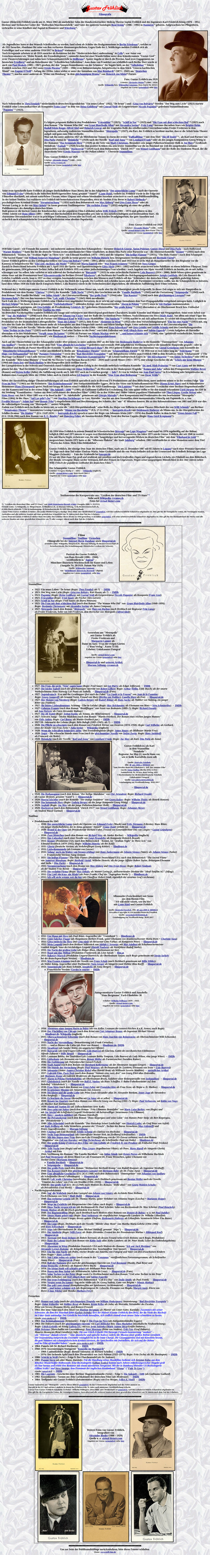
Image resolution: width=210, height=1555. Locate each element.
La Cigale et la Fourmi (119, 694)
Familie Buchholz (131, 292)
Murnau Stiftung (97, 665)
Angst (44, 733)
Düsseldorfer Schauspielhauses (19, 351)
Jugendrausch (48, 694)
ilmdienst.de (60, 336)
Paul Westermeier (54, 1157)
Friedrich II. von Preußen (123, 1143)
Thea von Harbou (101, 609)
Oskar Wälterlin (84, 369)
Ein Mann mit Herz (57, 936)
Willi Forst (83, 318)
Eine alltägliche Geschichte (71, 344)
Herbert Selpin (10, 304)
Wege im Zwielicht (57, 1204)
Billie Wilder (148, 961)
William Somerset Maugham (44, 257)
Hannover (148, 25)
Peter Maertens (93, 1329)
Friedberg (19, 62)
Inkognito (52, 1070)
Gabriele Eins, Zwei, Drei (60, 1073)
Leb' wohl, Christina (64, 298)
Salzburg (129, 440)
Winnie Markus (100, 333)
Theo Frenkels (32, 103)
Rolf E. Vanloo (91, 1081)
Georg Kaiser (116, 799)
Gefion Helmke (83, 1312)
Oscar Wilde (151, 375)
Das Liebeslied (55, 838)
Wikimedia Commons (128, 85)
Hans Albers (28, 213)
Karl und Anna (117, 139)
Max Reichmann (115, 705)
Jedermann (186, 351)
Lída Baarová (147, 272)
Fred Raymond (118, 1263)
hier (156, 87)
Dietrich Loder (133, 1123)
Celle (120, 53)
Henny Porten (130, 1154)
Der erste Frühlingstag (59, 1279)
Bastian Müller (135, 1179)
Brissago (119, 431)
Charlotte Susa (168, 939)
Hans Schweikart (118, 327)
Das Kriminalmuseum (60, 383)
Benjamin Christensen (53, 606)
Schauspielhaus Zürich (125, 351)
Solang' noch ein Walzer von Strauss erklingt (71, 852)
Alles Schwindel (55, 1123)
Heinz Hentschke (50, 1265)
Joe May (188, 143)
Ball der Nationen (56, 1263)
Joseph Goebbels (168, 275)
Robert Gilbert (107, 688)
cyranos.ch (117, 498)
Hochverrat (77, 148)
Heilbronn (78, 59)
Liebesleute (53, 1059)
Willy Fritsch (110, 211)
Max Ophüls (39, 205)
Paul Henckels (166, 1207)
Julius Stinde (52, 295)
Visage (120, 1368)
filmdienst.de (120, 846)
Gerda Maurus (72, 151)
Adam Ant (27, 401)
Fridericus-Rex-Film (77, 1143)
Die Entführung (55, 1062)
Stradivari (52, 1048)
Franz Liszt (60, 106)
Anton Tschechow (183, 356)
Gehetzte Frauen (50, 708)
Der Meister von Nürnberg (55, 700)
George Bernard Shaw (90, 347)
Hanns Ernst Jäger (170, 383)
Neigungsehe (181, 292)
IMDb (107, 589)
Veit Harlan (164, 304)
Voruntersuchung (50, 202)
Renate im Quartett (57, 1101)
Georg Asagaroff (50, 697)
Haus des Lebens (67, 321)
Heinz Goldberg (88, 106)
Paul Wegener (92, 1067)
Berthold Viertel (165, 257)
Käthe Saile (96, 1240)
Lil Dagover (83, 375)
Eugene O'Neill (23, 71)
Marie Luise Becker (134, 1109)
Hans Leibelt (63, 1254)
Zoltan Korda (70, 714)
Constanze (103, 1257)
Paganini (8, 109)
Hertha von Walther (110, 697)
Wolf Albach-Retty (133, 330)
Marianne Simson (66, 1159)
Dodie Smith (125, 1279)
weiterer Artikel (113, 662)
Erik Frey (128, 1329)
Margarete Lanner (101, 641)
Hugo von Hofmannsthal (15, 353)
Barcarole (91, 272)
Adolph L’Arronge (108, 944)
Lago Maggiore (138, 431)
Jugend (89, 560)
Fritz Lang (147, 125)
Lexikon (9, 504)
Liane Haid (105, 193)
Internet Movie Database (81, 541)
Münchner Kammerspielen (91, 356)
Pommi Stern (48, 1360)
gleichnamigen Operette (78, 1323)
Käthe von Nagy (169, 1101)
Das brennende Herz (71, 143)
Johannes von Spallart (153, 1173)
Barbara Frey (84, 1291)
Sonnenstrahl (54, 966)
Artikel (48, 1151)
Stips (50, 1229)
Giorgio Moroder (108, 395)
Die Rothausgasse (50, 794)
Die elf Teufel (169, 137)
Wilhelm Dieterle (100, 257)
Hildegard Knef (66, 318)
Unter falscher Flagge (58, 939)
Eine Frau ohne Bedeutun (122, 375)
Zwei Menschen (55, 835)
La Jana (91, 1098)
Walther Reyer (198, 369)
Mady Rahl (166, 315)
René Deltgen (69, 1237)
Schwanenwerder (52, 275)
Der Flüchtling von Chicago (62, 1031)
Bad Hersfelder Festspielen (91, 353)
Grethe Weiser (188, 392)
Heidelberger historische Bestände (80, 570)
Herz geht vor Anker (58, 1109)
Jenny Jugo (144, 1092)
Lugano (167, 448)
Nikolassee (89, 275)
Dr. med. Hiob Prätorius (155, 365)
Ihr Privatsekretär (57, 1117)
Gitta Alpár (108, 266)
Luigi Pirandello (96, 838)
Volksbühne (137, 65)
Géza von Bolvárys (143, 103)
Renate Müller (94, 1059)
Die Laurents (125, 386)
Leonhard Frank (142, 139)
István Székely (161, 955)
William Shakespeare (111, 1301)
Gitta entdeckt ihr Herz (59, 941)
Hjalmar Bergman (89, 1309)
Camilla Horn (129, 697)
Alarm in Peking (130, 304)
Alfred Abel (73, 128)
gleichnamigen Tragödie (82, 1301)
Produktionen (42, 821)
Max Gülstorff (146, 1126)
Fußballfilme (136, 137)
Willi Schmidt (181, 407)
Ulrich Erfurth (49, 1326)
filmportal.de (109, 541)
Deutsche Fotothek (142, 762)
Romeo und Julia (153, 369)
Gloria (50, 846)
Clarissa (40, 292)
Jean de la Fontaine (147, 694)
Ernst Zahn (89, 1087)
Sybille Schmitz (160, 327)
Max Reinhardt (105, 71)
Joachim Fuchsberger (69, 398)
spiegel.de (46, 1371)
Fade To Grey (135, 1368)
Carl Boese (65, 719)
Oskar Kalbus (133, 770)
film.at (120, 952)
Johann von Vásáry (73, 315)
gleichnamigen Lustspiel (172, 295)
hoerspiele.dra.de (122, 410)
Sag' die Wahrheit (16, 315)
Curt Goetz (182, 365)
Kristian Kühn (143, 1360)
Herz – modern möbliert (60, 1115)
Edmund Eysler (15, 193)
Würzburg (69, 28)
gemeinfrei (143, 87)
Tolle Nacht (78, 292)
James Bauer (121, 730)
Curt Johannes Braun (111, 1031)
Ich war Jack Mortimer (138, 1246)
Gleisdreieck (54, 1081)
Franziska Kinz (108, 1087)
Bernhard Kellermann (96, 1064)
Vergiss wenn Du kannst (60, 1282)
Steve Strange (62, 1368)
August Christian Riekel (78, 1070)
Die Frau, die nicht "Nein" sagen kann (61, 686)
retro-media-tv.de (84, 1343)
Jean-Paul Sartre (152, 372)
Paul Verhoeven (147, 1101)
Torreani (52, 1237)
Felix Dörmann (135, 824)
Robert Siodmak (136, 199)
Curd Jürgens (187, 389)
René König (117, 25)
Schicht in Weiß (49, 1357)
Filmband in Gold (186, 437)
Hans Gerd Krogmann (159, 416)
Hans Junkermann (110, 852)
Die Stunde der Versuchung (61, 1067)
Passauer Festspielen (50, 353)
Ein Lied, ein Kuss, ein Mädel (50, 263)
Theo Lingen (173, 392)
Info (114, 372)
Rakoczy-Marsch (56, 955)
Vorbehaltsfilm (73, 1078)
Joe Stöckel (50, 1112)
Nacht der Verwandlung (60, 1042)
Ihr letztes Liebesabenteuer (55, 705)
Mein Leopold (54, 944)
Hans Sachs (124, 700)
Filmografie (105, 14)
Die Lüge (52, 1224)
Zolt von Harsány (68, 1140)
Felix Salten (45, 719)
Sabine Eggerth (157, 330)
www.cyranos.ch (58, 162)
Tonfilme (82, 538)
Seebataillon (152, 1078)
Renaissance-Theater (16, 410)
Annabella (87, 966)
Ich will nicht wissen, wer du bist (64, 877)
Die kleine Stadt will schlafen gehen (66, 1268)
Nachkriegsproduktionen (102, 336)
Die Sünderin (113, 318)
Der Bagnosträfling (57, 1212)
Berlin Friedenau (129, 44)
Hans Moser (8, 395)
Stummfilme (125, 151)
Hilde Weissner (42, 1329)
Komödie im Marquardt (91, 1349)
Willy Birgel (67, 1053)
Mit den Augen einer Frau (61, 1137)
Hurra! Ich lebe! (50, 799)
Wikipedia (109, 85)
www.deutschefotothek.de (142, 780)
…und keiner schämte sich (134, 333)
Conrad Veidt (110, 106)
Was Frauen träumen (116, 263)
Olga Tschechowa (91, 1140)
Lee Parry (113, 686)
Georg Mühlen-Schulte (144, 1184)
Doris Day (18, 362)
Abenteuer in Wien (110, 321)
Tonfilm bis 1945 (51, 310)
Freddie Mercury (11, 401)
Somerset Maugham (55, 860)
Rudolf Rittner (106, 700)
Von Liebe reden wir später (61, 1257)
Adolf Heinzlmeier (55, 504)
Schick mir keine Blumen (188, 360)
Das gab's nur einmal (58, 1285)
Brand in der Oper (57, 829)
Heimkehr (73, 139)
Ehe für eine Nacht (178, 321)
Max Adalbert (130, 944)
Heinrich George (93, 128)
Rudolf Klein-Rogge (54, 128)
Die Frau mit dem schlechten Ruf (170, 122)
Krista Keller (23, 372)
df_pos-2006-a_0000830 (139, 765)
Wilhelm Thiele (139, 799)
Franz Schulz (101, 961)
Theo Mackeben (124, 1323)
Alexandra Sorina (129, 125)
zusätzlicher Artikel (158, 1070)
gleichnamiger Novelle (106, 733)
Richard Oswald (147, 708)
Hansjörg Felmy (72, 416)
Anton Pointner (141, 248)
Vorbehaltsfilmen (63, 304)
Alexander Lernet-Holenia (54, 1249)
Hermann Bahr (10, 298)
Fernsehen (94, 538)
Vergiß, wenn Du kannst (52, 333)
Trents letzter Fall (187, 413)
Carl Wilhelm (152, 725)
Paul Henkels (19, 65)
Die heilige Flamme (136, 254)
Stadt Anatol (54, 1064)
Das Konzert (130, 295)
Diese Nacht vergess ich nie (61, 1207)
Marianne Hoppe (53, 1076)
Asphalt (61, 146)
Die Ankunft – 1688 (60, 389)
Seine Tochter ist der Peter (17, 330)
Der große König (123, 307)
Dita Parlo (49, 139)
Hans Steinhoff (153, 733)
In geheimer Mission (58, 1090)
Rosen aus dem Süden (58, 1271)
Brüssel (59, 50)
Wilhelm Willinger (119, 1001)
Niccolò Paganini (147, 106)
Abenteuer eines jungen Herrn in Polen (68, 1028)
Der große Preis (98, 295)
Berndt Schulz (70, 504)
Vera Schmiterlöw (161, 705)
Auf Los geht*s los (40, 398)
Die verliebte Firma (97, 205)
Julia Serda (76, 727)
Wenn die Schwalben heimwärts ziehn (61, 730)
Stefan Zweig (130, 733)
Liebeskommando (56, 849)
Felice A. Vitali (126, 1379)
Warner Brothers (12, 251)
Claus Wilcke (55, 1291)
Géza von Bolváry (79, 592)
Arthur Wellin (131, 688)
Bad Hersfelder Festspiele (153, 1301)
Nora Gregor (149, 263)
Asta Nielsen (44, 711)
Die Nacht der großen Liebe (62, 950)
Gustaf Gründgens (169, 347)
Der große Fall (58, 1184)
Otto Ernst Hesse (129, 202)
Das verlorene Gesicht (59, 1198)
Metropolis (112, 131)
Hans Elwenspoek (24, 386)
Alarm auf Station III (58, 1106)
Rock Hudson (36, 362)
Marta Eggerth (89, 263)
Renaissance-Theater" (88, 351)
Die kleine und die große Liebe (63, 1092)
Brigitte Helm (193, 125)
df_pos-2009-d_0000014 (147, 910)
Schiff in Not (129, 122)
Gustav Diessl (157, 248)
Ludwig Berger (85, 700)
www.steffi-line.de (108, 1552)
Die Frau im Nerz (98, 1321)
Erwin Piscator (52, 68)
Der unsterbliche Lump (122, 190)
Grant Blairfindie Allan (101, 125)
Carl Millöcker (102, 1323)
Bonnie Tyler (47, 401)
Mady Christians (119, 143)
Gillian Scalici (100, 1362)
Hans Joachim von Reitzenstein (119, 1037)
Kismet (180, 251)
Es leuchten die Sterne (59, 1098)
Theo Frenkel (86, 589)
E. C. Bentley (51, 416)
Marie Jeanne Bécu (117, 1326)
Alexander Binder (136, 82)
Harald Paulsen (100, 947)
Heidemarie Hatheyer (131, 342)
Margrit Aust (140, 1288)
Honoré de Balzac (136, 1212)
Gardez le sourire (80, 969)
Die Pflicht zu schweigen (54, 725)
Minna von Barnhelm (76, 410)
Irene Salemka (98, 1326)
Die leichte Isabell (50, 688)
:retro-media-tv (48, 1318)
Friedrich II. (77, 307)
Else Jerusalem (118, 794)
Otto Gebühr (44, 307)
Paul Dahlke (162, 1212)
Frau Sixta (53, 1087)
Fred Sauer (68, 598)
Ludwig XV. (75, 1326)
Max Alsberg (106, 202)
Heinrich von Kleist (116, 74)
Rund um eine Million (59, 952)
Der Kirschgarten (157, 356)
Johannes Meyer (136, 808)
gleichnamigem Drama (87, 74)
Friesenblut (104, 122)
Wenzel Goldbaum (150, 148)
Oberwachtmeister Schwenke (62, 1037)
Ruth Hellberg (52, 1126)
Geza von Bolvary (71, 260)
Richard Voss (95, 835)
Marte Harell (136, 1148)
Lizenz (4, 511)
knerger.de (105, 454)
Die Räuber (27, 413)
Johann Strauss (132, 852)
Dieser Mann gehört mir (60, 1215)
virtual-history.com (136, 230)
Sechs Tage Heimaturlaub (61, 1134)
